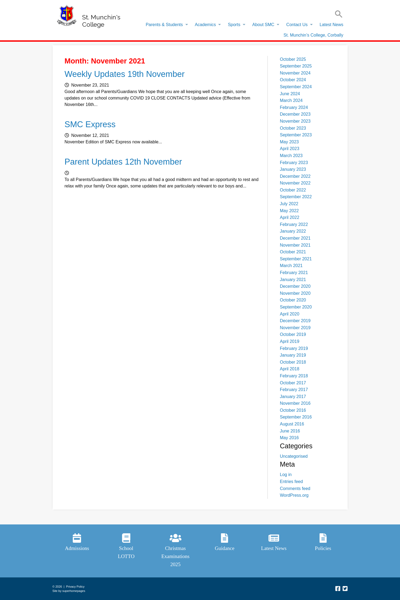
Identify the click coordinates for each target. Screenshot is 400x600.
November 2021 (295, 245)
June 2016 (290, 431)
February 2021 (294, 272)
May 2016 (289, 437)
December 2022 (295, 176)
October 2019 (293, 334)
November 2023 (295, 121)
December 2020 (295, 286)
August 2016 (292, 424)
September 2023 (296, 135)
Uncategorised (294, 456)
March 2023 (291, 155)
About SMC (263, 24)
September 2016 (296, 417)
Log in (286, 474)
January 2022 (293, 231)
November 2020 (295, 293)
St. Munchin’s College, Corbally (313, 35)
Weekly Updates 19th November (125, 74)
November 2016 (295, 403)
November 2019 (295, 327)
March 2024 (291, 100)
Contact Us (297, 24)
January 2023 (293, 169)
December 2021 (295, 238)
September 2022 (296, 196)
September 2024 (296, 86)
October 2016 (293, 410)
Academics (205, 24)
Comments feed (295, 488)
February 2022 (294, 224)
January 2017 (293, 396)
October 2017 (293, 383)
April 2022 (289, 217)
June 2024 (290, 93)
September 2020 (296, 307)
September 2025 (296, 66)
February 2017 (294, 389)
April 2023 (289, 148)
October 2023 (293, 128)
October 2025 (293, 59)
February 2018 (294, 376)
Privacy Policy (75, 586)
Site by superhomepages (69, 590)
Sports (234, 24)
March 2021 (291, 265)
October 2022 (293, 190)
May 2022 (289, 210)
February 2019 (294, 348)
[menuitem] (165, 25)
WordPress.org (294, 495)
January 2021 (293, 279)
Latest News (331, 24)
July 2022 (289, 203)
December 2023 (295, 114)
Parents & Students (164, 24)
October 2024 (293, 79)
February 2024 (294, 107)
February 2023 (294, 162)
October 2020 (293, 300)
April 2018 (289, 369)
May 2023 (289, 142)
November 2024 (295, 73)
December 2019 (295, 320)
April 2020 (289, 314)
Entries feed (291, 481)
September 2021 (296, 259)
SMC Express (90, 124)
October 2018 (293, 362)
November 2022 (295, 183)
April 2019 (289, 341)
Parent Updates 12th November (123, 161)
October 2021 (293, 252)
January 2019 (293, 355)
